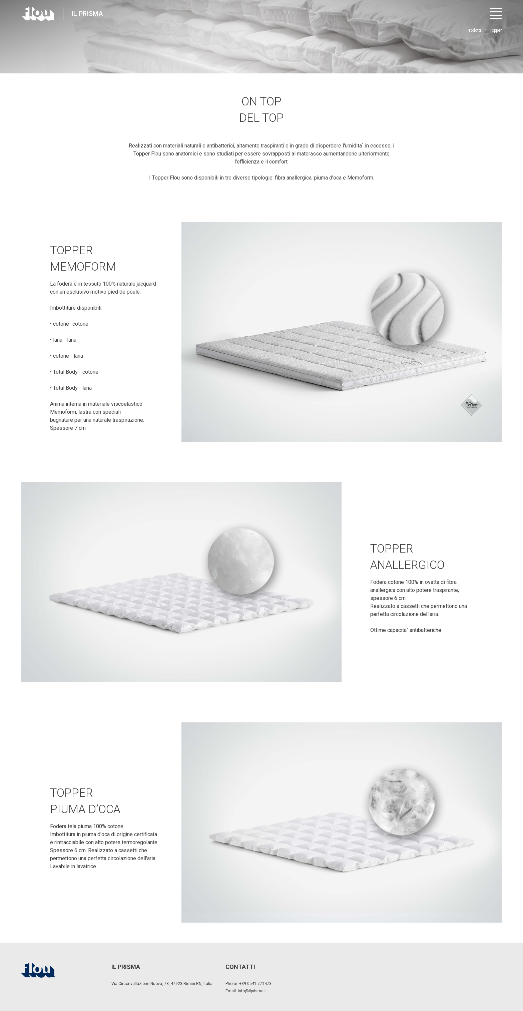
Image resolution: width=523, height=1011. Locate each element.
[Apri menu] (496, 13)
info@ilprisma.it (252, 991)
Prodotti (474, 30)
